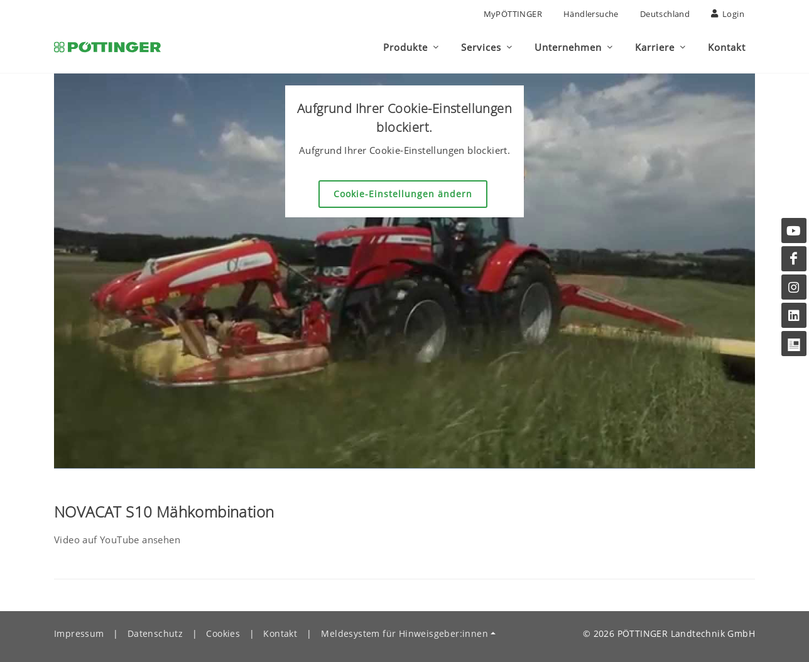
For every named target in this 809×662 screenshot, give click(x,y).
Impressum (79, 633)
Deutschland (665, 13)
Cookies (223, 633)
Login (727, 14)
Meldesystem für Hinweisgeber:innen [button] (404, 633)
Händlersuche (591, 13)
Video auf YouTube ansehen (117, 539)
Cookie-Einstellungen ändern (403, 194)
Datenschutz (155, 633)
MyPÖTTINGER (513, 13)
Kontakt (280, 633)
